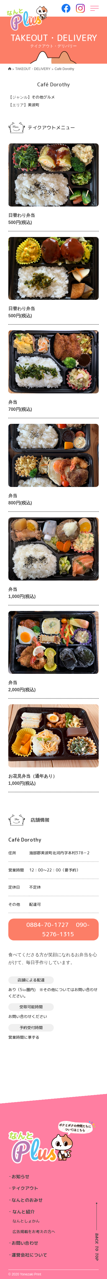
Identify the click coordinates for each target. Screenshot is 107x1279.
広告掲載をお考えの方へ (33, 1231)
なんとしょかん (26, 1221)
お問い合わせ (25, 1243)
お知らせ (20, 1177)
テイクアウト (25, 1188)
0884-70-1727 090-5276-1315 (58, 929)
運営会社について (29, 1255)
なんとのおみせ (27, 1200)
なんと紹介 (23, 1212)
